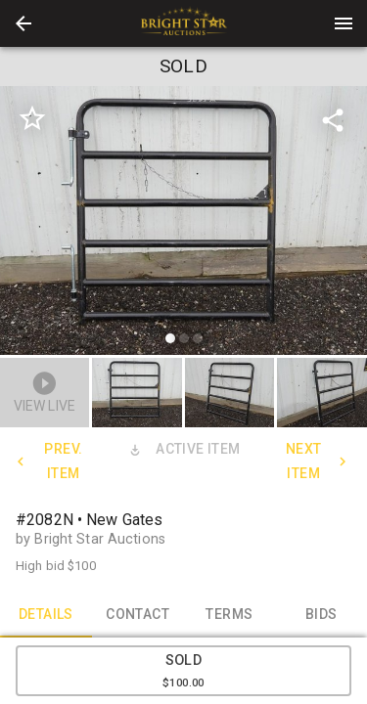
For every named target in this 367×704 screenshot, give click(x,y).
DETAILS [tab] (46, 614)
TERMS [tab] (230, 614)
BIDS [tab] (321, 614)
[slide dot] (170, 338)
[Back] (23, 23)
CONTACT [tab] (138, 614)
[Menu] (343, 23)
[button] (23, 23)
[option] (183, 223)
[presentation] (184, 23)
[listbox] (183, 223)
